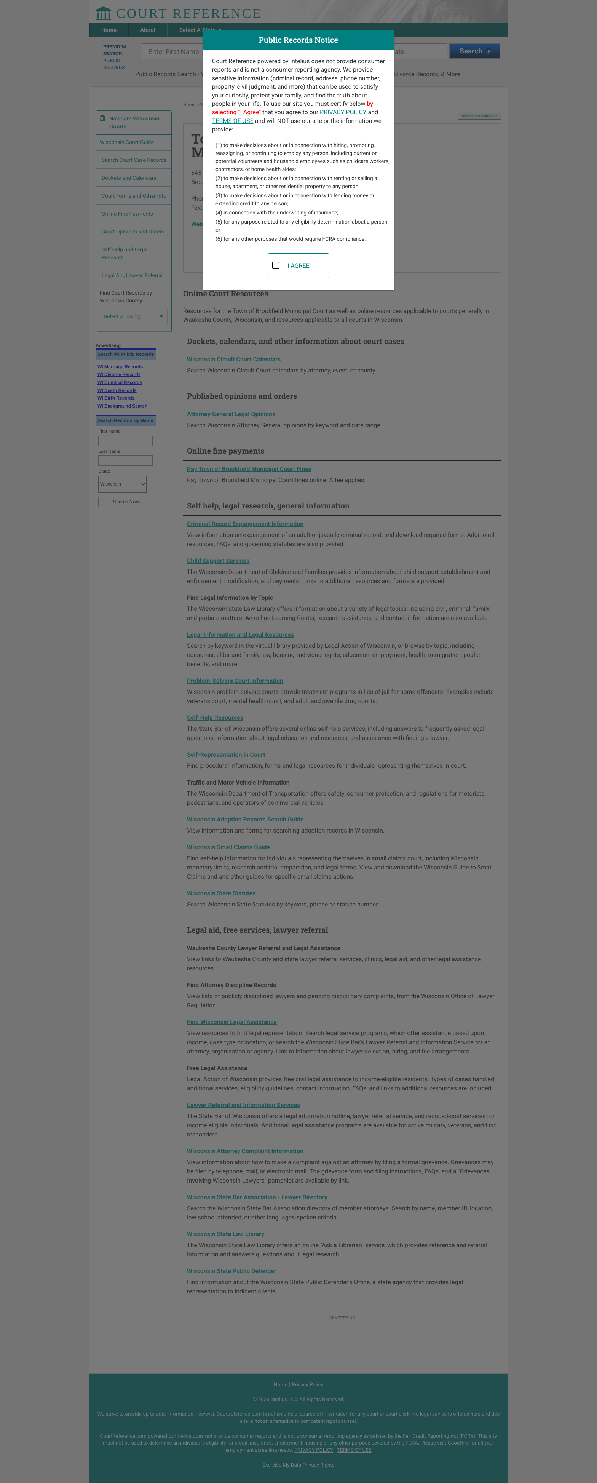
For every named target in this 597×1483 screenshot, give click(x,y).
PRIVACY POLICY (343, 112)
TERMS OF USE (233, 121)
